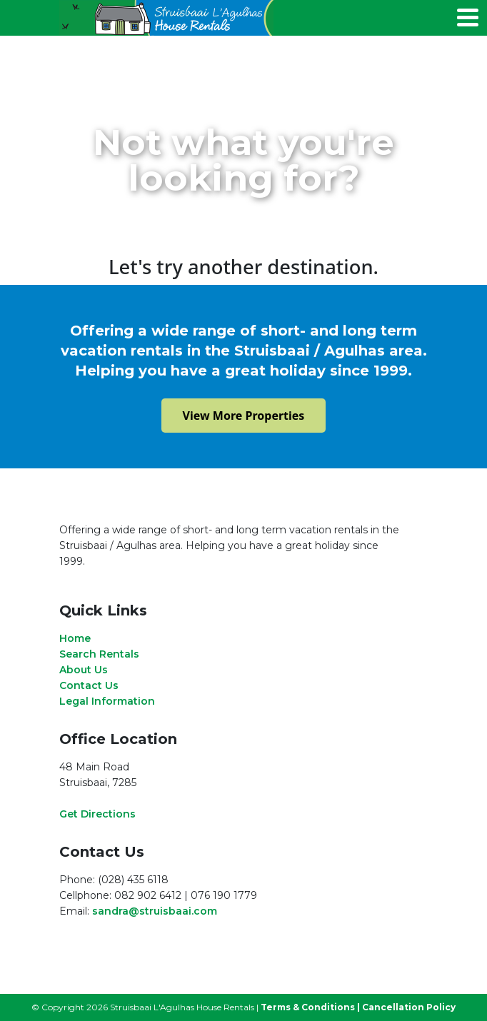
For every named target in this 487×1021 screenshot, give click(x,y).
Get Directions (97, 814)
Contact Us (89, 685)
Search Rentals (99, 654)
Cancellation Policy (409, 1007)
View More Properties (244, 415)
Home (75, 638)
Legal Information (107, 701)
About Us (83, 669)
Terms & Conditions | (310, 1007)
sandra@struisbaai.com (154, 911)
